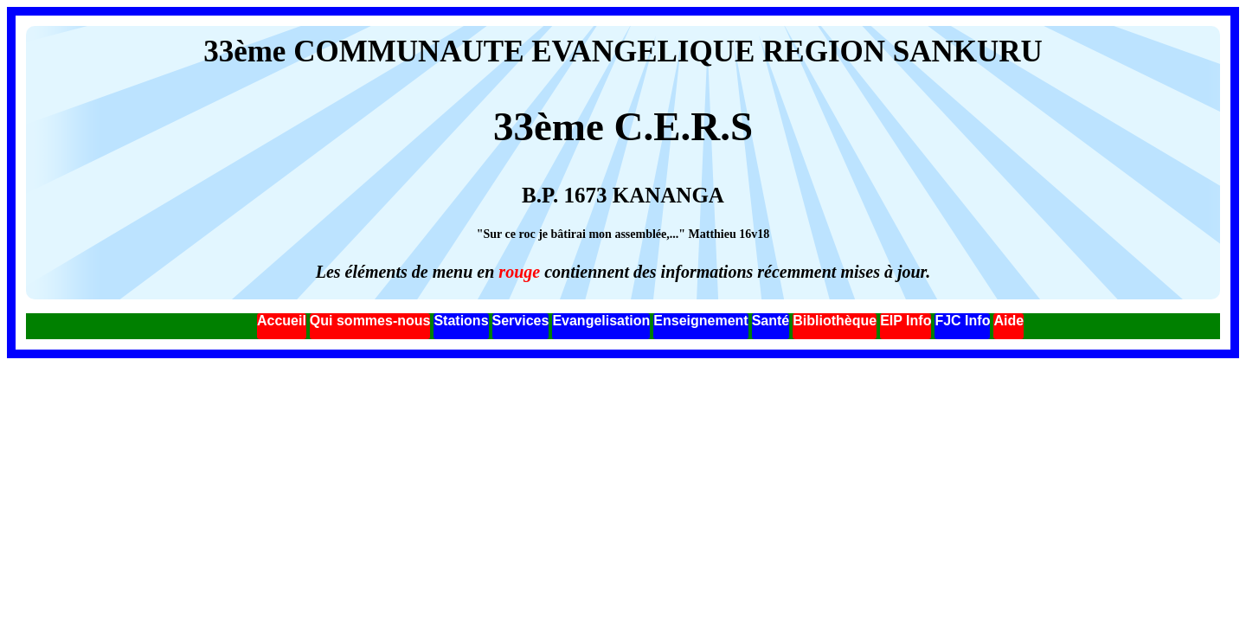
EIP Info (905, 320)
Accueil (281, 320)
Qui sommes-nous (370, 320)
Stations (461, 320)
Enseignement (700, 320)
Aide (1008, 320)
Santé (771, 320)
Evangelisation (601, 320)
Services (520, 320)
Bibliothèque (835, 320)
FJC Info (962, 320)
